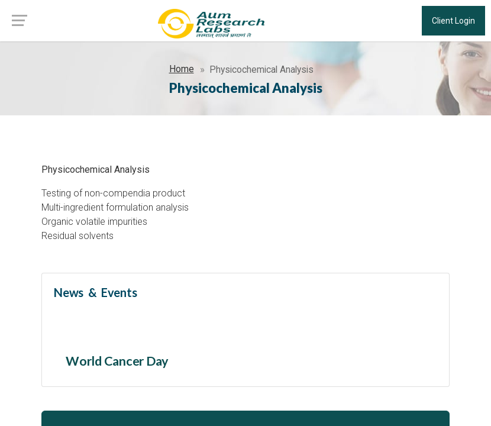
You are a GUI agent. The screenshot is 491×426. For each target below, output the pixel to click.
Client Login (453, 20)
